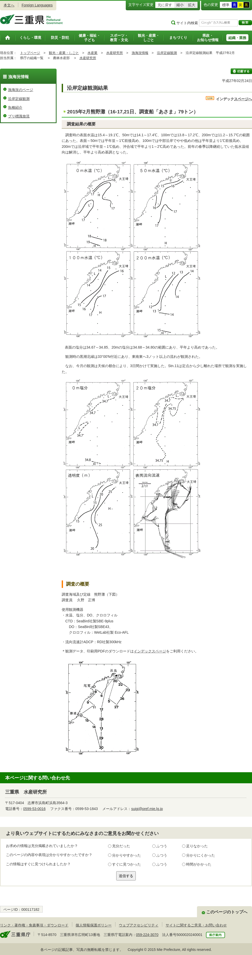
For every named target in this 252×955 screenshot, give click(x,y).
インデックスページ (150, 651)
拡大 (191, 5)
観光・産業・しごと (64, 53)
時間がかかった (198, 864)
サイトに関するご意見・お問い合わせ (196, 925)
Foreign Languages (37, 5)
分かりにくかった (200, 855)
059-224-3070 (147, 935)
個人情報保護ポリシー (94, 925)
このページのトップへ (226, 912)
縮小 (180, 5)
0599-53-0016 (34, 809)
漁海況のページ (20, 90)
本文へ (9, 5)
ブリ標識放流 (19, 116)
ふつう (161, 846)
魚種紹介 (15, 107)
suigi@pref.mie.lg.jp (147, 809)
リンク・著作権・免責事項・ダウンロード (34, 925)
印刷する (241, 71)
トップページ (30, 53)
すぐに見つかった (126, 864)
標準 (225, 5)
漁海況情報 (140, 53)
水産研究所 (114, 53)
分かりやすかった (126, 855)
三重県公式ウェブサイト (31, 19)
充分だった (121, 846)
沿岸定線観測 (167, 53)
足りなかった (197, 846)
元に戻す (165, 5)
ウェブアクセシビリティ (138, 925)
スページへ (229, 99)
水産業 (92, 53)
